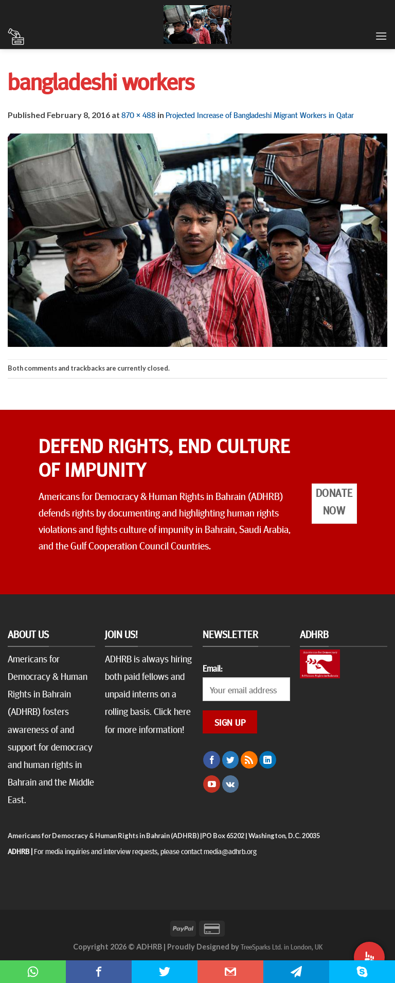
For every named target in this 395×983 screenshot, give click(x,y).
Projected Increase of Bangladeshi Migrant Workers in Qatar (260, 114)
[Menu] (381, 35)
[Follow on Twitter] (230, 760)
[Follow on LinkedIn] (267, 760)
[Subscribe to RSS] (249, 760)
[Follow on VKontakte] (230, 784)
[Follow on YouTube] (211, 784)
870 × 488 (138, 114)
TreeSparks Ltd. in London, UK (281, 946)
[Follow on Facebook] (211, 760)
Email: (212, 668)
